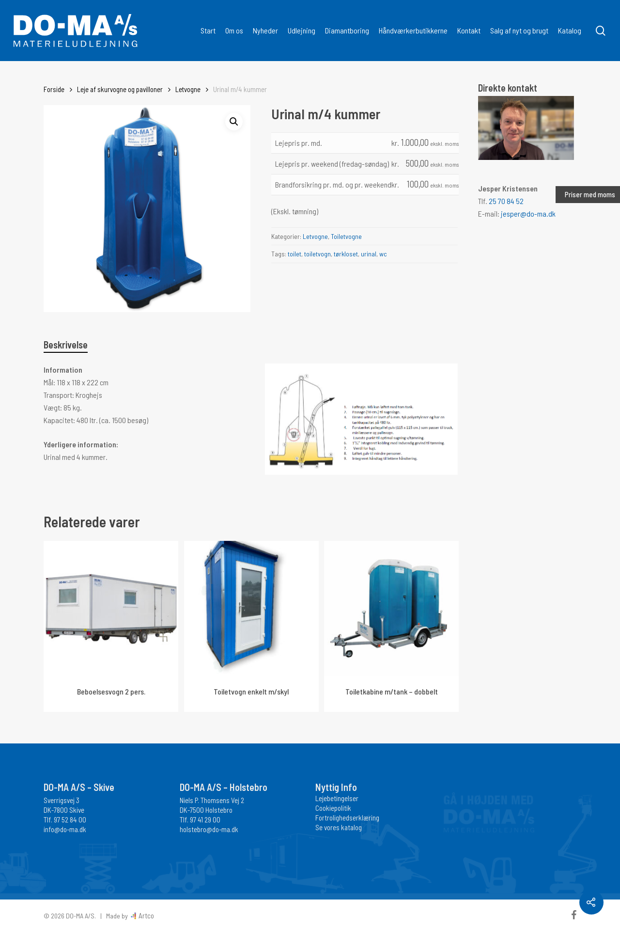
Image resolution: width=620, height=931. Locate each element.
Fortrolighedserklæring (347, 818)
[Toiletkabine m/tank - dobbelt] (391, 608)
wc (383, 254)
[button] (234, 121)
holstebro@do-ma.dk (209, 829)
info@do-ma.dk (65, 829)
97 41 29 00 (205, 819)
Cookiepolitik (333, 808)
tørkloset (346, 254)
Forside (54, 89)
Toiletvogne (346, 236)
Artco (145, 915)
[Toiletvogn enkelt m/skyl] (251, 608)
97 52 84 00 (70, 819)
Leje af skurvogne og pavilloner (120, 89)
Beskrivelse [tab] (66, 344)
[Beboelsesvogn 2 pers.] (111, 608)
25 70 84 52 (506, 200)
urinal (368, 254)
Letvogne (188, 89)
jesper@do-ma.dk (528, 213)
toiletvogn (317, 254)
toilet (294, 254)
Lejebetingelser (336, 798)
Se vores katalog (338, 827)
